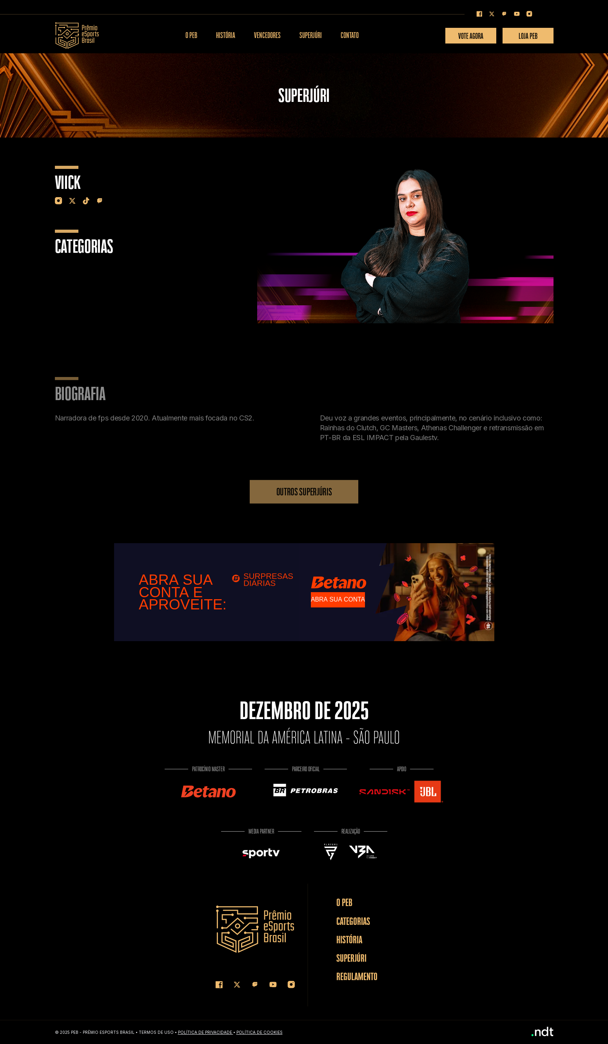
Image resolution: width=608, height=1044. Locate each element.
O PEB (191, 35)
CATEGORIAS (353, 921)
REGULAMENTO (357, 976)
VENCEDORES (267, 35)
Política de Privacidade (205, 1032)
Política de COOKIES (259, 1032)
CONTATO (350, 35)
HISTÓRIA (225, 35)
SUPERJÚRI (310, 35)
